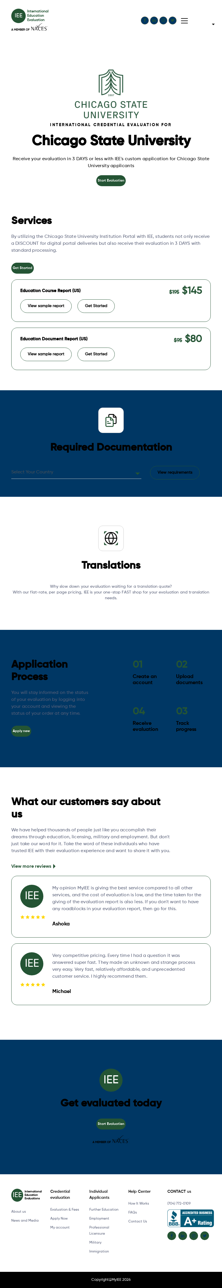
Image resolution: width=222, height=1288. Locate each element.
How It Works (138, 1203)
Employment (99, 1218)
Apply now (21, 731)
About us (18, 1212)
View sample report (46, 306)
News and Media (25, 1220)
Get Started (22, 268)
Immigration (99, 1251)
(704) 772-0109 (178, 1203)
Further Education (104, 1210)
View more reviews (31, 866)
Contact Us (137, 1221)
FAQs (132, 1212)
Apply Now (59, 1218)
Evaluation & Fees (64, 1210)
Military (95, 1242)
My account (60, 1227)
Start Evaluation (111, 180)
